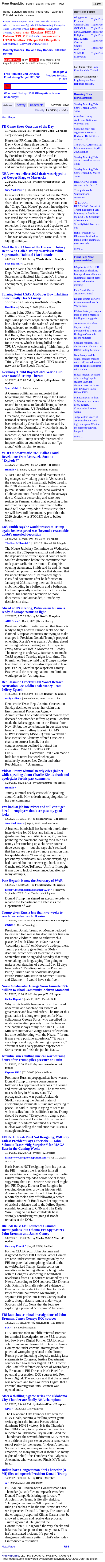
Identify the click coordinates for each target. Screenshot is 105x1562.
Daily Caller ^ (13, 698)
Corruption (60, 25)
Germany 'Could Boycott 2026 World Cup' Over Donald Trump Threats (32, 374)
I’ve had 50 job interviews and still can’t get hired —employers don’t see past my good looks (33, 810)
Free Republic (13, 3)
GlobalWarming (44, 25)
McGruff (41, 616)
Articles (7, 105)
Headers (51, 110)
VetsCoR (79, 53)
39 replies (49, 1477)
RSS (67, 1546)
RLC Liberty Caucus (81, 40)
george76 (43, 994)
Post (100, 19)
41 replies (54, 464)
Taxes (6, 28)
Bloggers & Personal (80, 19)
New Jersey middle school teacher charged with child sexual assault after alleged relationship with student (87, 362)
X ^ (7, 1482)
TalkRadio (34, 36)
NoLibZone (42, 1322)
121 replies (49, 1152)
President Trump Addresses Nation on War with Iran (85, 120)
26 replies (56, 994)
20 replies (60, 1404)
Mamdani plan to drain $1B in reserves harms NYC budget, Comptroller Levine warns (86, 404)
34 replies (60, 259)
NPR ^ (9, 1408)
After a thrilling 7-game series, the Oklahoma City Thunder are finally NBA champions (34, 1398)
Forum (30, 3)
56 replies (52, 538)
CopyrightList (10, 43)
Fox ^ (8, 1327)
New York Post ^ (15, 189)
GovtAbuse (52, 28)
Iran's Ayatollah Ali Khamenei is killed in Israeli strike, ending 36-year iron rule (87, 238)
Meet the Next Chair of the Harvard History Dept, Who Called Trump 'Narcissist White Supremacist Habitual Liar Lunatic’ (33, 251)
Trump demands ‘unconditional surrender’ (83, 194)
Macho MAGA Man (47, 1238)
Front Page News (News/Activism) (84, 258)
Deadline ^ (11, 307)
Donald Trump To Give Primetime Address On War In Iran (87, 302)
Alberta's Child (45, 130)
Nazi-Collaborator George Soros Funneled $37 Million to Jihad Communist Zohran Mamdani (35, 988)
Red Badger (45, 693)
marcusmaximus (45, 920)
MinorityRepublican (48, 181)
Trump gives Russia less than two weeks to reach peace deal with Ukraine (32, 914)
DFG (39, 1477)
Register (50, 3)
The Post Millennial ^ (17, 543)
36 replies (63, 920)
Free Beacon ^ (13, 263)
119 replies (57, 1322)
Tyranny (7, 32)
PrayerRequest (20, 21)
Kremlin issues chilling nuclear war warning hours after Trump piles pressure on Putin (33, 1058)
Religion (79, 35)
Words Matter (44, 259)
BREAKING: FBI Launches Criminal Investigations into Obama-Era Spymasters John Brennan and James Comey (33, 1229)
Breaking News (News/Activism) (83, 95)
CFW (42, 538)
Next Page (8, 117)
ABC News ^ (12, 621)
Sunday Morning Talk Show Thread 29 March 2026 (87, 160)
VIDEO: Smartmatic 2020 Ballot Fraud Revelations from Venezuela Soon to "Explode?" (30, 456)
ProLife (45, 21)
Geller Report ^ (14, 999)
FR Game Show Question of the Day (28, 126)
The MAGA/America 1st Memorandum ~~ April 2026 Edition (88, 148)
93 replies (59, 884)
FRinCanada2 (43, 884)
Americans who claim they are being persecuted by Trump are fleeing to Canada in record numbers (87, 330)
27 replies (60, 693)
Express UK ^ (13, 1072)
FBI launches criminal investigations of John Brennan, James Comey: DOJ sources (34, 1316)
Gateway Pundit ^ (15, 1246)
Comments (36, 105)
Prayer (6, 21)
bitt (38, 1152)
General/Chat (81, 24)
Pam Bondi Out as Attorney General (84, 292)
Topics (94, 19)
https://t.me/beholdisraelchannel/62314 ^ (29, 889)
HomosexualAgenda (23, 25)
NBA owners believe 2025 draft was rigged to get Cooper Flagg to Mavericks (34, 175)
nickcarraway (44, 818)
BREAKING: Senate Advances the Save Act (87, 183)
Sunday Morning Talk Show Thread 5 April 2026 (86, 108)
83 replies (60, 782)
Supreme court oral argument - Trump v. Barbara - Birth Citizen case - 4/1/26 (87, 134)
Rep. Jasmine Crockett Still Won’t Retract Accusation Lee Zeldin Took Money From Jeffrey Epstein (32, 685)
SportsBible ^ (13, 388)
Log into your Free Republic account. (84, 82)
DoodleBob (41, 302)
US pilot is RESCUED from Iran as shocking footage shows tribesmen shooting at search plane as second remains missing (87, 275)
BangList (56, 21)
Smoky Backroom (80, 47)
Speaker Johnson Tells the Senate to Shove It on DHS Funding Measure (88, 346)
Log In (39, 3)
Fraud (25, 28)
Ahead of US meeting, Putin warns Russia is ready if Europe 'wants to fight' (33, 610)
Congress (16, 28)
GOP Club (80, 28)
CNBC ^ (10, 925)
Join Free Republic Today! (86, 68)
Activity (21, 105)
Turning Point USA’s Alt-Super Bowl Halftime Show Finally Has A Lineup (35, 296)
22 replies (61, 130)
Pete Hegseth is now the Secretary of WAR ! (33, 880)
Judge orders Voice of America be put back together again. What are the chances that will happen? (87, 424)
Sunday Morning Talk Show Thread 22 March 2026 (87, 173)
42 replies (55, 302)
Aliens (6, 25)
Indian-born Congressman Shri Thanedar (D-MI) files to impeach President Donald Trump (34, 1471)
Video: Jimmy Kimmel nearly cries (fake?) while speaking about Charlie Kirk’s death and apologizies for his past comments (35, 774)
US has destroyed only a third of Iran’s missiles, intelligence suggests (87, 315)
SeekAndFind (44, 1404)
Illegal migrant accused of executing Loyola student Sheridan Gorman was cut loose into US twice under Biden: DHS (87, 383)
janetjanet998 (44, 782)
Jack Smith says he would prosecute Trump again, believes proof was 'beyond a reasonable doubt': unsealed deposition (35, 530)
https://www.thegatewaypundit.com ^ (27, 1157)
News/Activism (82, 31)
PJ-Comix (41, 464)
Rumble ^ (11, 469)
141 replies (60, 818)
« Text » (63, 110)
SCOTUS (34, 21)
